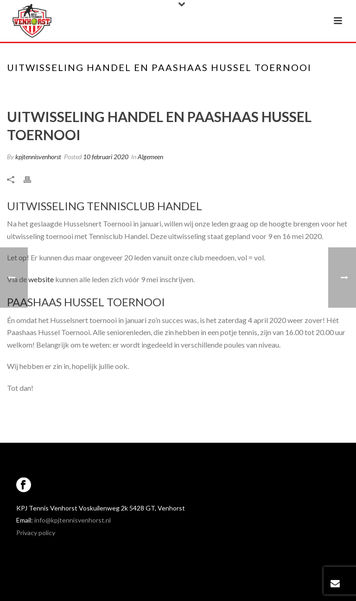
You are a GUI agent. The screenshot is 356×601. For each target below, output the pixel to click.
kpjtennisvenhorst (38, 157)
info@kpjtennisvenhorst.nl (72, 520)
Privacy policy (35, 532)
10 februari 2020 (105, 157)
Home (169, 87)
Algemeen (150, 157)
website (41, 279)
